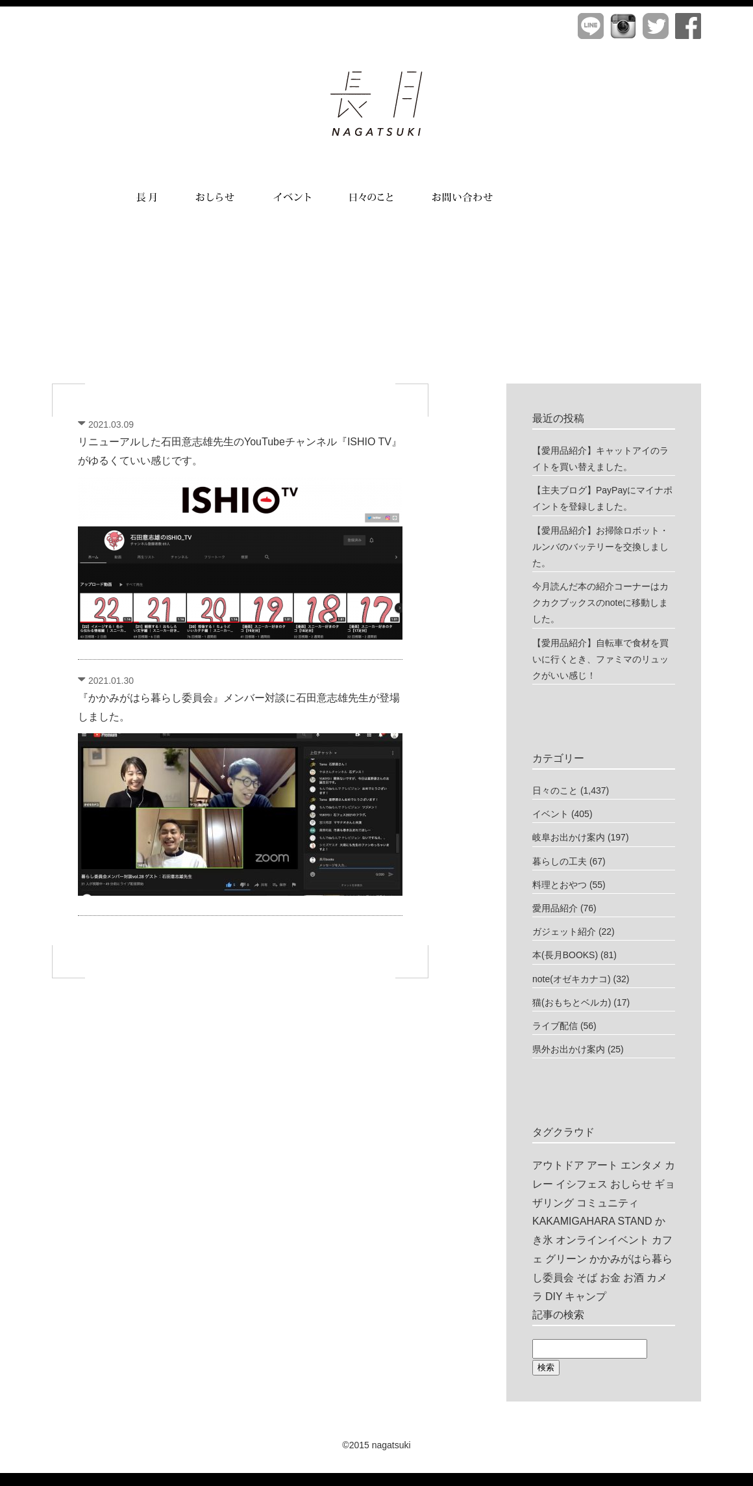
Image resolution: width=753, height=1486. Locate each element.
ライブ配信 (555, 1026)
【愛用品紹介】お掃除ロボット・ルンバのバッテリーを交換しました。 (600, 546)
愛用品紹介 (555, 908)
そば (586, 1277)
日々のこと (555, 790)
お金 (610, 1277)
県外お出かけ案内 (568, 1049)
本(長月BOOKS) (565, 955)
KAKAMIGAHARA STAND (592, 1221)
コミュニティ (607, 1202)
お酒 (633, 1277)
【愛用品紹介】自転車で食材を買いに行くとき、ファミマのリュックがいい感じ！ (600, 659)
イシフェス (582, 1184)
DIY (554, 1296)
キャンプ (585, 1296)
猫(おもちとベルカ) (571, 1002)
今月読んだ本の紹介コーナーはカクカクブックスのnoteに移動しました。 (600, 602)
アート (602, 1165)
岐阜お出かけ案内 (568, 837)
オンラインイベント (602, 1239)
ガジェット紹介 (564, 931)
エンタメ (641, 1165)
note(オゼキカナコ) (571, 979)
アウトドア (558, 1165)
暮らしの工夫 (559, 861)
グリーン (566, 1258)
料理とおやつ (559, 885)
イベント (550, 814)
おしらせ (631, 1184)
